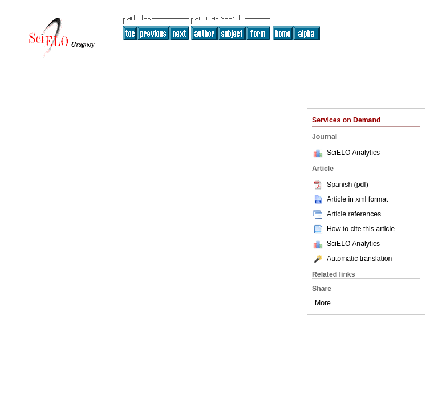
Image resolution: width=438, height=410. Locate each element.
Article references (346, 214)
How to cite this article (361, 229)
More (323, 303)
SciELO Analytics (353, 153)
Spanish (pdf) (340, 184)
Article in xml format (350, 199)
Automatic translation (352, 259)
